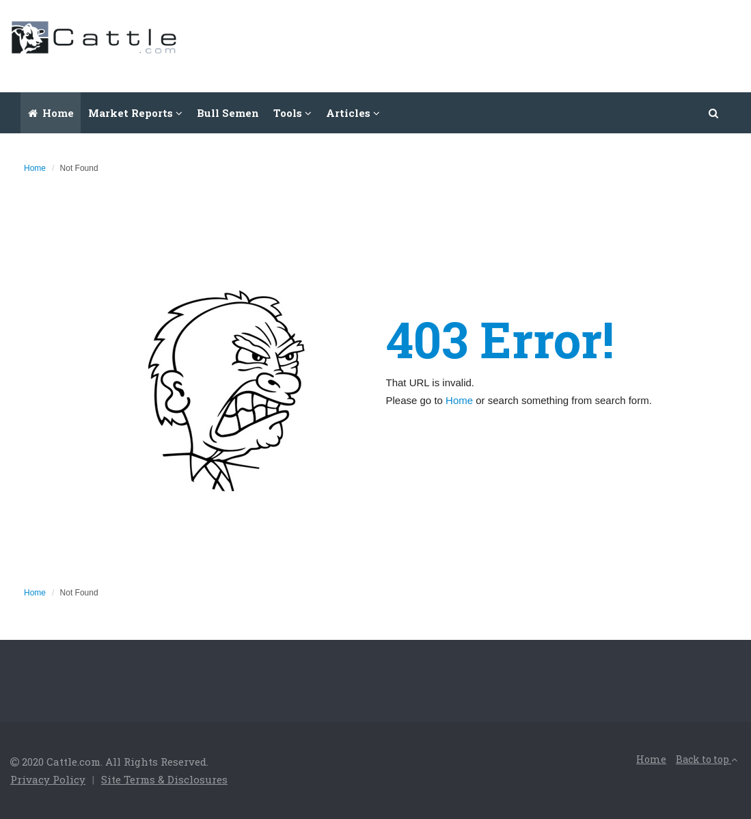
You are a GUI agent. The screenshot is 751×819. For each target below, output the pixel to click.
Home (51, 113)
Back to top (706, 759)
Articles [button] (353, 113)
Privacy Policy (47, 779)
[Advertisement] (492, 44)
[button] (714, 112)
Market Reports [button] (135, 113)
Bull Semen (228, 113)
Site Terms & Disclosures (164, 779)
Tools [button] (292, 113)
